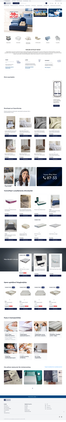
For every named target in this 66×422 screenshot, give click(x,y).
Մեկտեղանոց (6, 5)
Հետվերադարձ (27, 411)
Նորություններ (6, 411)
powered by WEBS (22, 420)
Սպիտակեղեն (39, 5)
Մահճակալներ (46, 5)
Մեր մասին (6, 407)
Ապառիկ (26, 410)
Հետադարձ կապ (7, 414)
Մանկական (33, 5)
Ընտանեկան (27, 5)
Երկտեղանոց (21, 5)
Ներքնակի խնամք (28, 413)
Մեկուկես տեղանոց (14, 5)
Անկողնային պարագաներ (55, 5)
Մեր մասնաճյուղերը (7, 410)
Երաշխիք (26, 407)
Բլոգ (5, 413)
